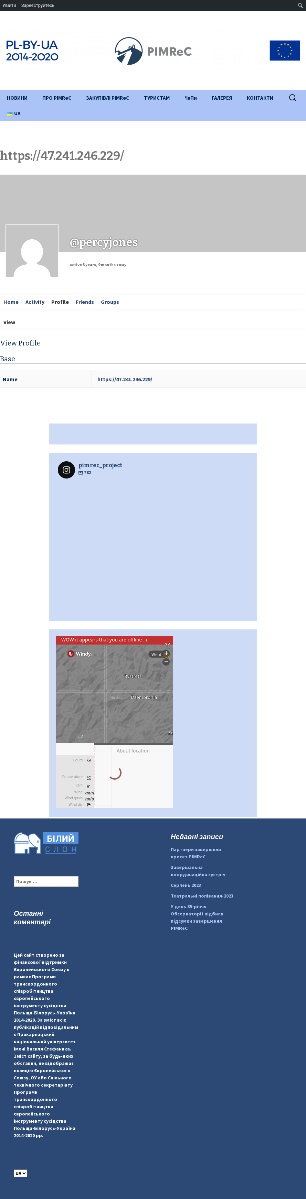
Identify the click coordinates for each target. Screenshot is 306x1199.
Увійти (9, 5)
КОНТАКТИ (260, 98)
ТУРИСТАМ (157, 98)
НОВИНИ (17, 98)
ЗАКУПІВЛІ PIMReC (107, 98)
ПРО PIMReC (56, 98)
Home (11, 301)
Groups (110, 301)
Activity (34, 301)
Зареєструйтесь (37, 5)
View (9, 322)
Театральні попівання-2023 (202, 896)
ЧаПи (190, 98)
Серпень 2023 (186, 885)
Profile (60, 301)
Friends (85, 301)
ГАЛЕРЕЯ (222, 98)
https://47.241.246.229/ (124, 379)
